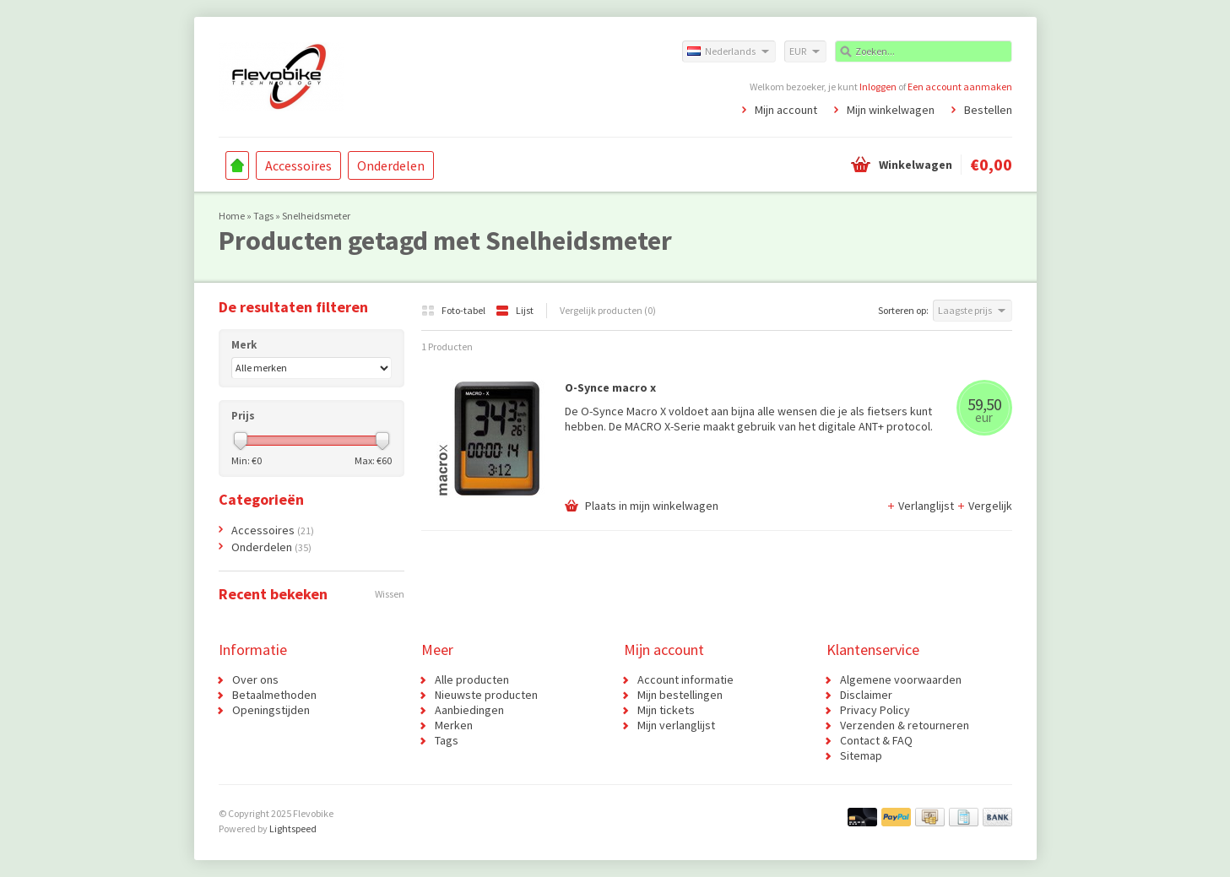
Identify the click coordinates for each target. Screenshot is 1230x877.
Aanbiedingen (469, 709)
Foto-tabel (454, 310)
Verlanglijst (921, 505)
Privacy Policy (875, 709)
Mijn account (786, 109)
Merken (454, 725)
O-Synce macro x (610, 387)
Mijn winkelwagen (891, 109)
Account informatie (685, 679)
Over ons (255, 679)
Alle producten (472, 679)
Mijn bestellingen (680, 694)
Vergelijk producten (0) (608, 310)
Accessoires (298, 165)
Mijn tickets (666, 709)
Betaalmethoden (274, 694)
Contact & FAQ (876, 740)
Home (237, 165)
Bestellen (988, 109)
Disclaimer (866, 694)
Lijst (515, 310)
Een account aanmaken (960, 86)
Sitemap (861, 755)
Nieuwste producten (486, 694)
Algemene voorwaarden (901, 679)
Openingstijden (271, 709)
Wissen (389, 593)
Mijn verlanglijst (676, 725)
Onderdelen (391, 165)
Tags (263, 215)
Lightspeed (293, 828)
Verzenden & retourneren (904, 725)
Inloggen (878, 86)
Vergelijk (984, 505)
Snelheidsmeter (316, 215)
